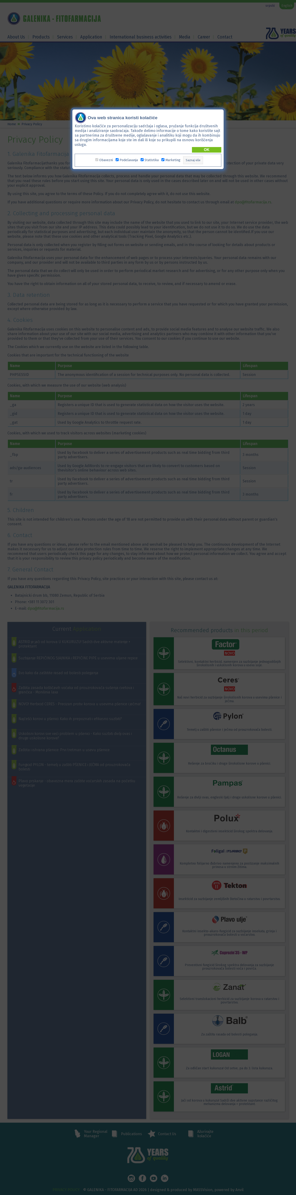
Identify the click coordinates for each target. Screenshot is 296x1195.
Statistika (152, 160)
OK (207, 150)
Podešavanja (129, 160)
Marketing (172, 160)
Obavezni (106, 160)
